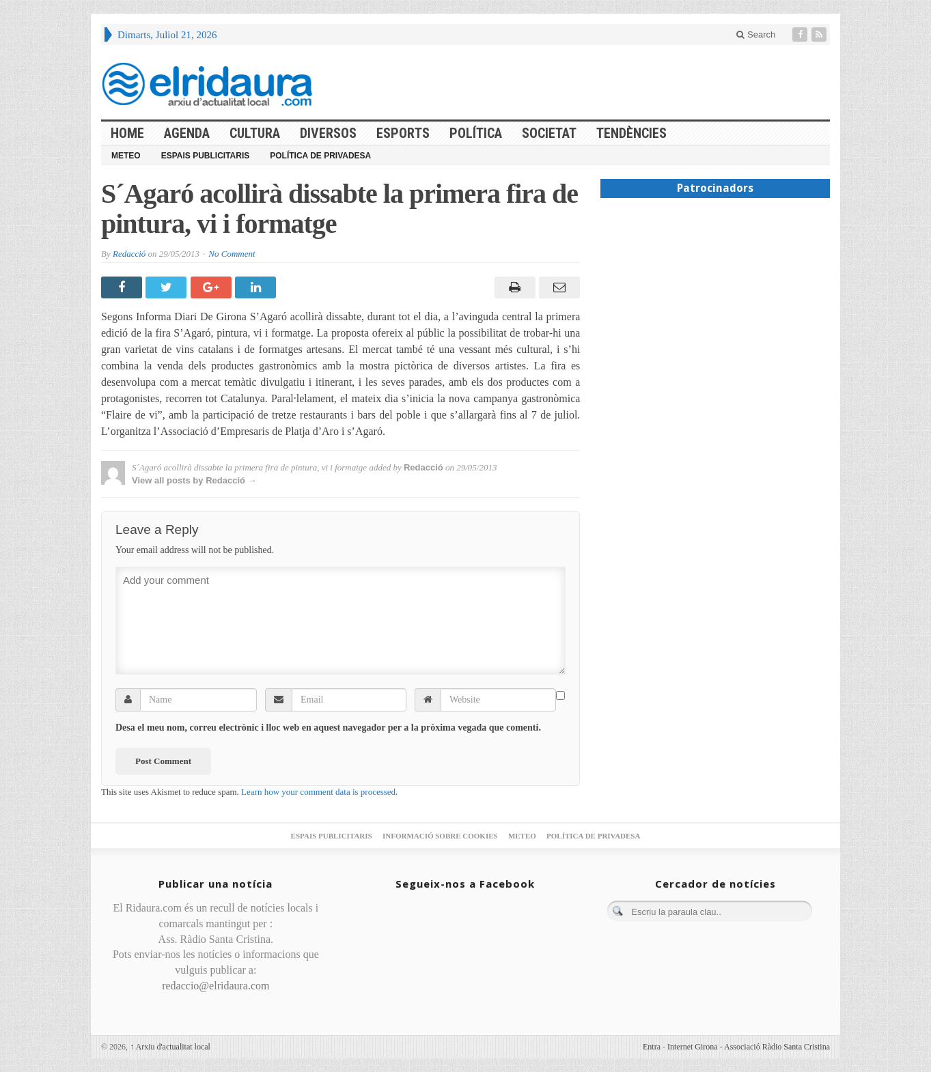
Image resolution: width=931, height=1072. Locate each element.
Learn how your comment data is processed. (319, 792)
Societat (549, 133)
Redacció (129, 254)
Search (755, 34)
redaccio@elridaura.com (215, 985)
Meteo (126, 155)
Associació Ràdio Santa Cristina (777, 1047)
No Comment (231, 254)
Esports (403, 133)
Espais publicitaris (205, 155)
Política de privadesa (320, 155)
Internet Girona (692, 1047)
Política (475, 133)
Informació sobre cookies (440, 836)
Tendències (631, 133)
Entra (652, 1047)
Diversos (328, 133)
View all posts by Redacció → (194, 480)
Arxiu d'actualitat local (170, 1047)
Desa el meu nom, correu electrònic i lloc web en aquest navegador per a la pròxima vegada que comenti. (328, 727)
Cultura (255, 133)
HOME (127, 133)
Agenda (187, 133)
